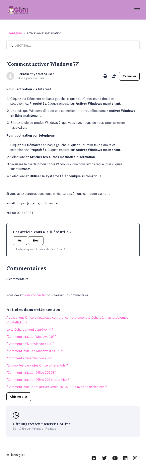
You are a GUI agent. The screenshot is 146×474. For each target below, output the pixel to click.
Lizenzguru (14, 33)
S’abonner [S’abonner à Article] (129, 76)
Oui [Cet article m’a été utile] (20, 240)
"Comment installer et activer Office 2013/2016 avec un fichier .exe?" (56, 387)
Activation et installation (44, 33)
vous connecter (35, 295)
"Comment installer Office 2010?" (31, 372)
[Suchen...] (73, 45)
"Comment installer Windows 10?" (31, 337)
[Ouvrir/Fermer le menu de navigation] (137, 9)
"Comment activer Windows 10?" (30, 344)
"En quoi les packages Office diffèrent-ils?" (37, 365)
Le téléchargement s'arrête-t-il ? (29, 329)
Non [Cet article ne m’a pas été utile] (35, 240)
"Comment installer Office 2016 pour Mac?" (38, 380)
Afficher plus (19, 396)
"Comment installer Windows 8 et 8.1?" (34, 351)
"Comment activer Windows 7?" (29, 358)
